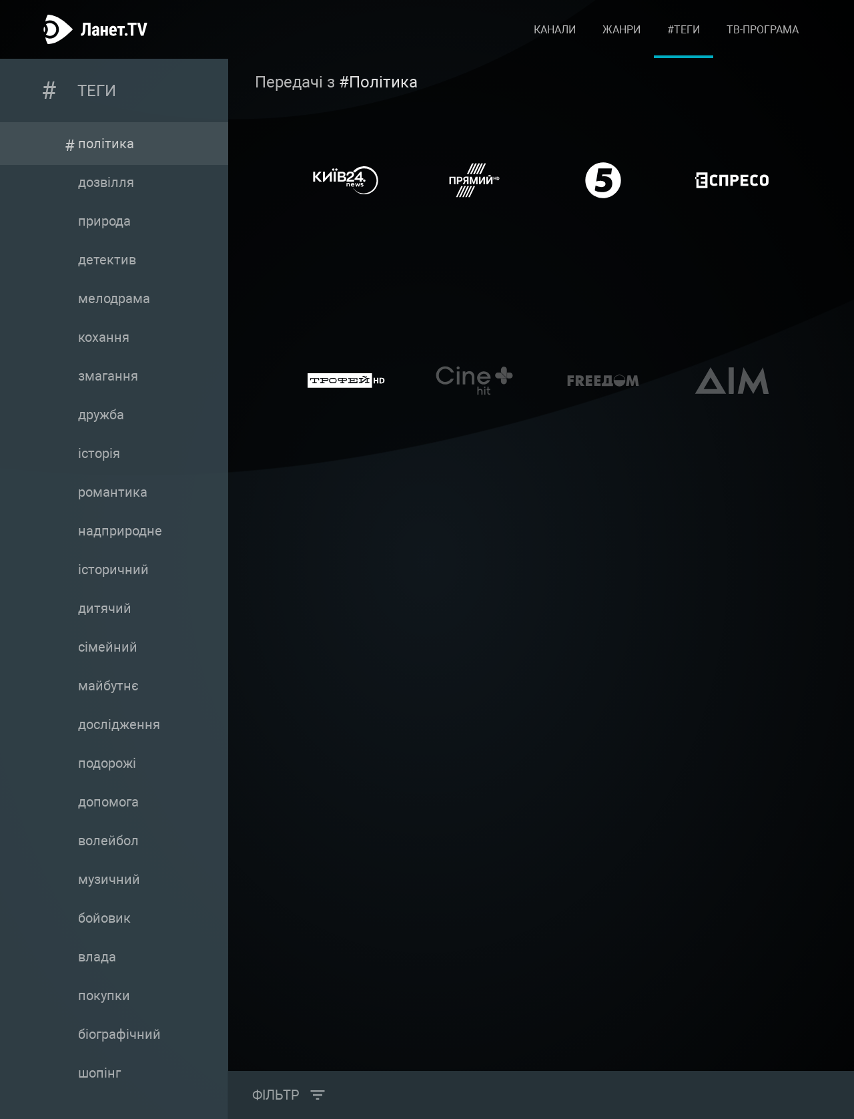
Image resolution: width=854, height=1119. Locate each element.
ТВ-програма (763, 29)
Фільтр (276, 1095)
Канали (555, 29)
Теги (96, 90)
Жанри (621, 29)
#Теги (683, 29)
